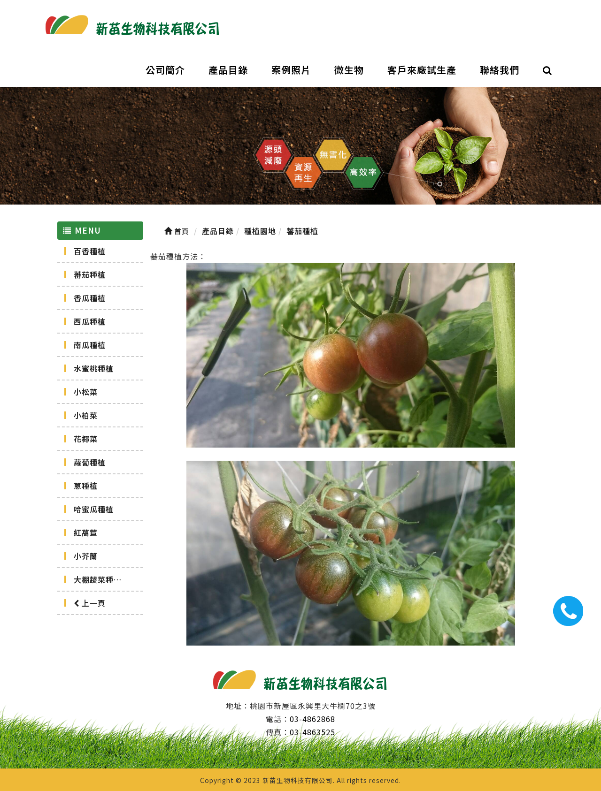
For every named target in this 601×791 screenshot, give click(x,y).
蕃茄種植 (90, 274)
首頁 (176, 231)
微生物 (349, 69)
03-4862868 (312, 718)
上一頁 (90, 602)
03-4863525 (312, 732)
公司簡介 (165, 69)
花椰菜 (86, 438)
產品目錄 (228, 69)
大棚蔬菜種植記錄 (106, 579)
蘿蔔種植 (90, 462)
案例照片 (291, 69)
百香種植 (90, 251)
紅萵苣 (86, 532)
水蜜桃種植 (94, 368)
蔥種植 (86, 485)
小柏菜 (86, 415)
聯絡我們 (499, 69)
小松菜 (86, 391)
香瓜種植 (90, 298)
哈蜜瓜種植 (94, 509)
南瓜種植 (90, 344)
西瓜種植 (90, 321)
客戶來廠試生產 (421, 69)
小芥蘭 (86, 556)
